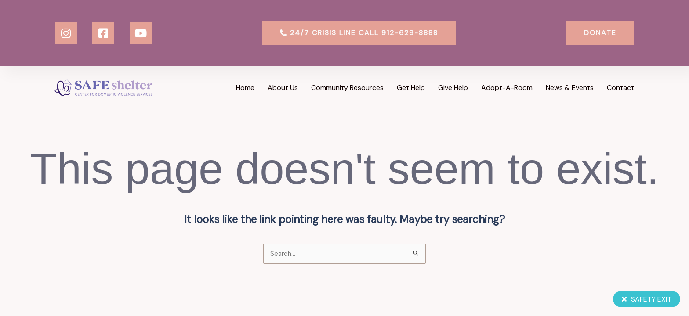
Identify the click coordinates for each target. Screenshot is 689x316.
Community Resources (347, 87)
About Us (283, 87)
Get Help (411, 87)
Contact (620, 87)
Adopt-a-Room (507, 87)
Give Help (453, 87)
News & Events (570, 87)
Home (245, 87)
